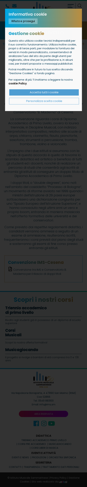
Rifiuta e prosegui (23, 21)
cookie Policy (18, 83)
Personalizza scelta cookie (44, 101)
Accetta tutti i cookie (44, 92)
